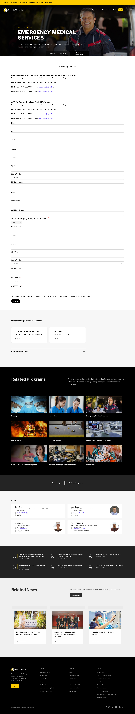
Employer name (16, 227)
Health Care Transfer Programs (98, 441)
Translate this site (102, 697)
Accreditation (72, 679)
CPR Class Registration (79, 53)
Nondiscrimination (74, 675)
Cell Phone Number (18, 210)
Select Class (15, 278)
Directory (100, 682)
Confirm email (16, 201)
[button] (131, 9)
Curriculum (19, 339)
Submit (15, 301)
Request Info (111, 9)
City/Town (15, 166)
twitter (112, 707)
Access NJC (100, 9)
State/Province (16, 174)
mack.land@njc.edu (46, 87)
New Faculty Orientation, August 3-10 (108, 555)
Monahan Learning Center (47, 688)
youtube (116, 707)
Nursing (14, 417)
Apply (120, 9)
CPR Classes (63, 53)
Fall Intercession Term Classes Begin (70, 566)
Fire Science (16, 441)
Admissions (43, 675)
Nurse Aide (53, 417)
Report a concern (102, 688)
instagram (109, 707)
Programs (43, 682)
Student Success (45, 685)
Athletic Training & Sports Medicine (62, 465)
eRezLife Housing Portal (104, 675)
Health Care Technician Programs (24, 465)
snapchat (119, 707)
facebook (106, 707)
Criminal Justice (55, 441)
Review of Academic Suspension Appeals (109, 566)
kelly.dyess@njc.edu (46, 91)
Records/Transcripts (46, 691)
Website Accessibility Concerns (106, 694)
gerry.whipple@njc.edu (79, 529)
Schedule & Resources (103, 679)
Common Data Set (74, 682)
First (13, 123)
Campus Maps (101, 685)
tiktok (123, 707)
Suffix (13, 139)
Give (92, 9)
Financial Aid (43, 679)
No (20, 222)
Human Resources (45, 672)
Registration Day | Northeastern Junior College (39, 2)
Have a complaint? (102, 691)
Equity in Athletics (74, 688)
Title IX (71, 672)
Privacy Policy (73, 691)
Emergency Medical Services (97, 417)
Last (13, 131)
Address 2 (15, 158)
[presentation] (24, 292)
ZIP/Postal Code (17, 182)
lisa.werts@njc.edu (22, 529)
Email (13, 192)
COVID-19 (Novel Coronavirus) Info (79, 685)
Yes (14, 222)
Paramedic (90, 465)
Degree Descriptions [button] (48, 352)
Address (14, 150)
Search (126, 9)
